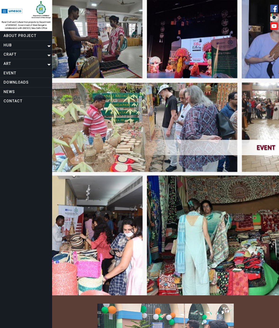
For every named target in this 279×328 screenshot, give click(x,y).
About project (20, 35)
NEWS (9, 92)
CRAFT (10, 54)
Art (7, 63)
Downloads (16, 82)
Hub (8, 45)
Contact (13, 101)
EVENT (10, 73)
